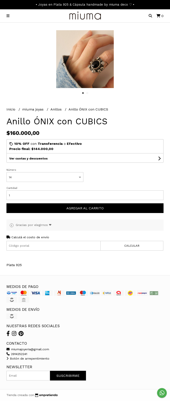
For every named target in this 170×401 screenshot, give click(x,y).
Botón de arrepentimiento (27, 358)
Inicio (11, 109)
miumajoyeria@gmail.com (27, 349)
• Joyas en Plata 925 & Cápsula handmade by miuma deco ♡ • (85, 4)
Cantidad (11, 188)
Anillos (56, 109)
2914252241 (16, 354)
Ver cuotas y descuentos (28, 158)
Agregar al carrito (85, 208)
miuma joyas (33, 109)
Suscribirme (68, 376)
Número (11, 170)
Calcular (131, 245)
